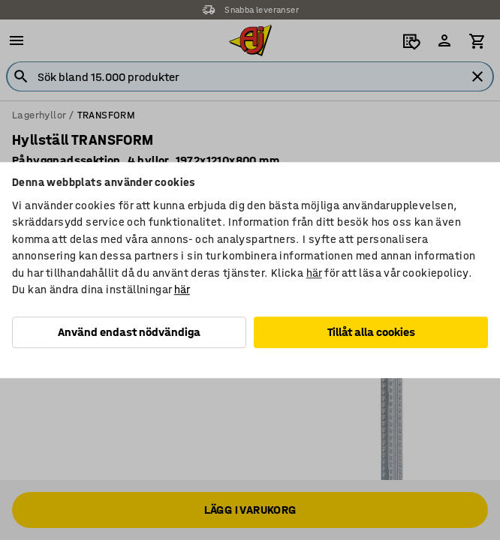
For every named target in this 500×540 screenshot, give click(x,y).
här (314, 273)
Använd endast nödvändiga (129, 332)
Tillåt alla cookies (371, 332)
